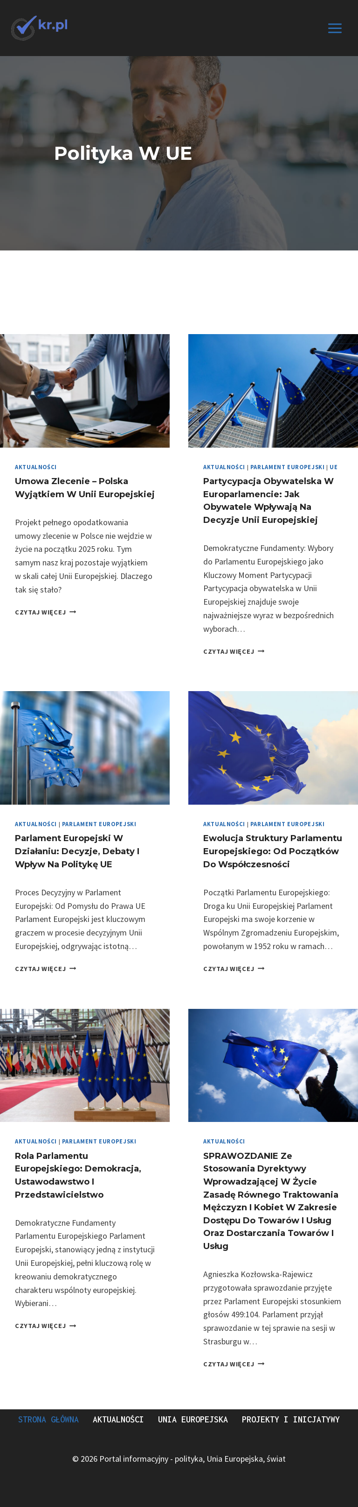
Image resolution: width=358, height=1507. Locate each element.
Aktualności (36, 467)
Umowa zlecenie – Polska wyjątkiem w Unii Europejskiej (73, 494)
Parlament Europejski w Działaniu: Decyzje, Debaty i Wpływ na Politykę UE (79, 851)
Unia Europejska (193, 1419)
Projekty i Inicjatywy (291, 1419)
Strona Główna (48, 1419)
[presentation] (85, 391)
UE (333, 467)
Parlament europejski (287, 467)
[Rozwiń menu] (335, 28)
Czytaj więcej (45, 625)
